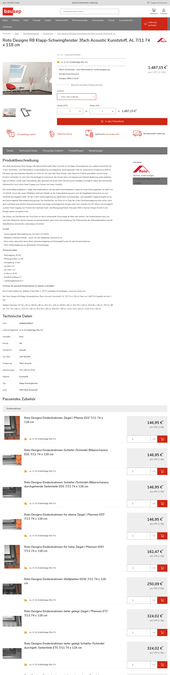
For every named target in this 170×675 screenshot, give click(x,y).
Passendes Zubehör (53, 150)
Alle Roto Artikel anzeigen (143, 175)
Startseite (7, 33)
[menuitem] (5, 20)
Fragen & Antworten (159, 3)
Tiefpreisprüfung (64, 134)
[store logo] (16, 11)
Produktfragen (76, 150)
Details (10, 150)
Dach (17, 33)
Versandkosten (112, 134)
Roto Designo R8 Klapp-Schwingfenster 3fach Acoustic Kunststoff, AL (86, 33)
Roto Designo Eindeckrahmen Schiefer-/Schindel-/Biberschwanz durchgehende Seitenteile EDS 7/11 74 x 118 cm (66, 484)
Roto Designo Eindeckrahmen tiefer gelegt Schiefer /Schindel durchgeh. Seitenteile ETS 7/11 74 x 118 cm (64, 646)
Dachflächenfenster (31, 33)
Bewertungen (96, 150)
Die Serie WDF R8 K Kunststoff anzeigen (147, 181)
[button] (47, 78)
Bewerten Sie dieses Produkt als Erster (87, 85)
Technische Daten (28, 150)
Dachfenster (48, 33)
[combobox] (89, 11)
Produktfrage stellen (26, 134)
